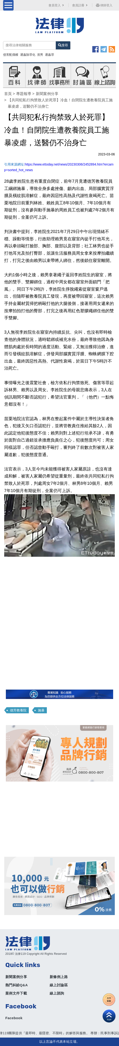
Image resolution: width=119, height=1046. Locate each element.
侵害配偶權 (10, 54)
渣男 (40, 54)
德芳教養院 (18, 710)
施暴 (41, 710)
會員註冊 (80, 5)
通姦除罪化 (27, 54)
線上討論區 (59, 985)
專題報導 (23, 94)
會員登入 (56, 5)
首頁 (8, 94)
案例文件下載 (16, 993)
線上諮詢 (57, 993)
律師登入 (104, 5)
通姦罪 (49, 54)
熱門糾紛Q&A (16, 985)
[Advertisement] (59, 819)
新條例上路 (59, 977)
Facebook (13, 1018)
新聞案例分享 (47, 94)
